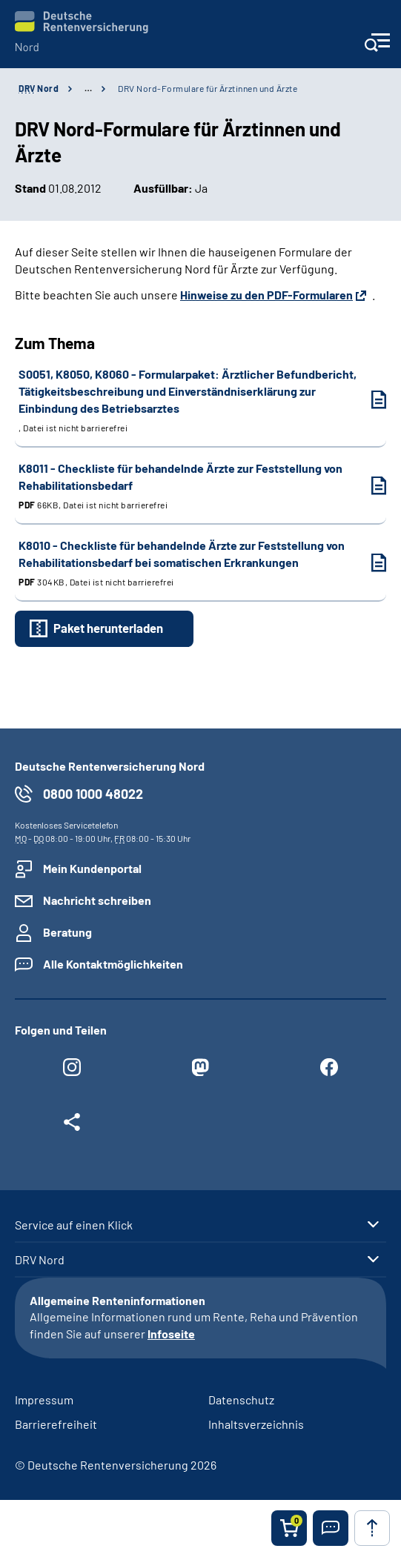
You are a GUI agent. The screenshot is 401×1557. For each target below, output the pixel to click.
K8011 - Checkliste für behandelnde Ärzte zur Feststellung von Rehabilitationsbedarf (188, 486)
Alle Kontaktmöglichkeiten (113, 964)
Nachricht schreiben (97, 900)
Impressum (44, 1399)
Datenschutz (241, 1399)
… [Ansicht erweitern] (88, 88)
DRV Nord (39, 1260)
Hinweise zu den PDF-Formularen (266, 295)
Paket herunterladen (108, 627)
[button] (330, 1528)
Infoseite (171, 1334)
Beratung (67, 932)
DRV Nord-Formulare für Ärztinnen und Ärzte (207, 88)
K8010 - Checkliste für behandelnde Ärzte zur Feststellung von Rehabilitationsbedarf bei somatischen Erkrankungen (188, 563)
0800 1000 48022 (93, 794)
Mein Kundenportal (92, 868)
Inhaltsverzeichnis (256, 1424)
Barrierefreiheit (56, 1424)
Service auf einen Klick (74, 1225)
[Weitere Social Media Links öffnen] (72, 1125)
